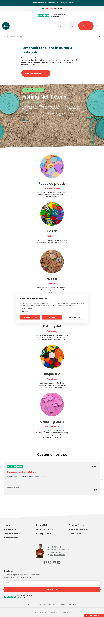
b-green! (40, 604)
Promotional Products (79, 529)
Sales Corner (75, 533)
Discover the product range (36, 73)
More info (28, 120)
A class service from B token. (21, 472)
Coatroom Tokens (44, 529)
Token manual (52, 604)
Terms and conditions (41, 612)
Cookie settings (74, 317)
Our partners (72, 604)
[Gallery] (52, 478)
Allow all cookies (30, 317)
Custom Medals (10, 538)
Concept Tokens (43, 533)
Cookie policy (66, 612)
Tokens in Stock (76, 525)
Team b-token (32, 604)
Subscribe (52, 589)
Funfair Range (9, 529)
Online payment (62, 604)
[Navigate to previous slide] (1, 478)
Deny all (52, 317)
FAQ (45, 604)
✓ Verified (93, 466)
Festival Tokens (43, 525)
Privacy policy (54, 612)
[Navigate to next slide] (102, 478)
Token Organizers (11, 533)
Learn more (24, 311)
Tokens (6, 525)
